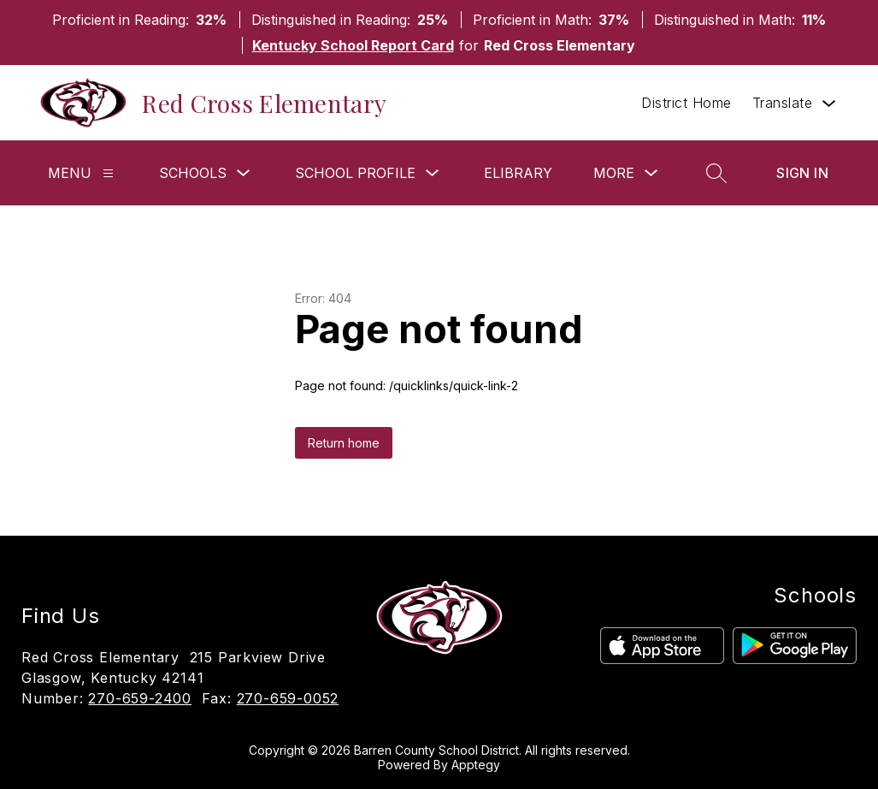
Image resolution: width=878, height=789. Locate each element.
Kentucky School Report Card (353, 45)
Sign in (802, 172)
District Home (686, 102)
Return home (344, 443)
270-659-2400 (140, 698)
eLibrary (518, 172)
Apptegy (475, 764)
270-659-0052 (288, 698)
